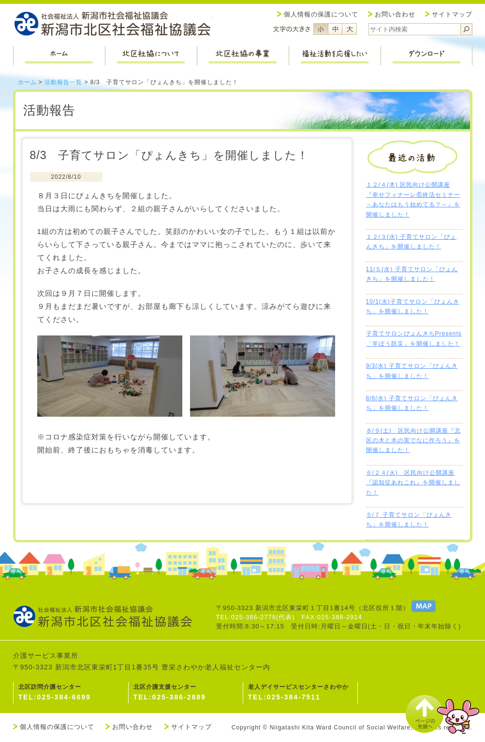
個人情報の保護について (321, 14)
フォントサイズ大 (349, 29)
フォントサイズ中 (335, 29)
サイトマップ (452, 14)
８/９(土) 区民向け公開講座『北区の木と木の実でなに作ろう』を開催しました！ (413, 440)
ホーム (27, 82)
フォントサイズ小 (320, 29)
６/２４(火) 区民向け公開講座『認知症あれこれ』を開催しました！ (413, 482)
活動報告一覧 (63, 82)
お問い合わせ (395, 14)
